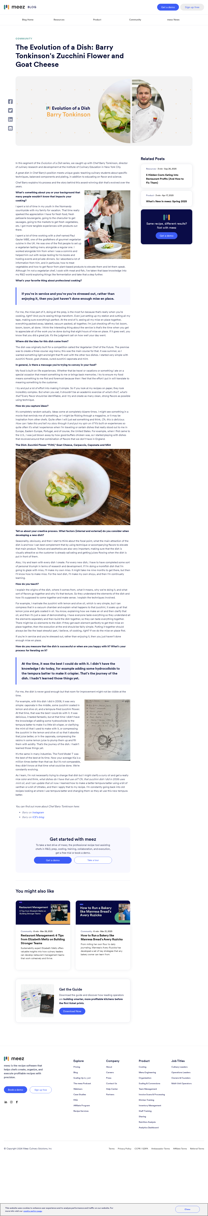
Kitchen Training (146, 1100)
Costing (142, 1067)
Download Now (72, 1011)
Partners (110, 1094)
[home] (20, 7)
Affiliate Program (81, 1105)
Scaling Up (82, 1078)
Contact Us (111, 1083)
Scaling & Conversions (149, 1083)
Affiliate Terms (180, 1148)
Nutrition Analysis (147, 1122)
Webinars (77, 1089)
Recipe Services (81, 1111)
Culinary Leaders (179, 1067)
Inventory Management (150, 1105)
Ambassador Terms (160, 1148)
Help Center (112, 1089)
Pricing (76, 1067)
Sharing (142, 1116)
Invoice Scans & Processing (152, 1094)
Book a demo (15, 1089)
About (109, 1067)
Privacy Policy (124, 1148)
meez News (173, 19)
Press (108, 1078)
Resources (59, 19)
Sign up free (192, 7)
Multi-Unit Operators (181, 1083)
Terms (112, 1148)
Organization (145, 1078)
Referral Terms (197, 1148)
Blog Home (27, 19)
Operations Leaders (180, 1072)
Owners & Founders (180, 1078)
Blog (75, 1072)
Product (97, 19)
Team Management (148, 1089)
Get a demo (168, 7)
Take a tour (93, 860)
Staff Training (145, 1111)
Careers (110, 1072)
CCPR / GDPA (141, 1148)
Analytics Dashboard (149, 1127)
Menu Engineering (147, 1072)
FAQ (75, 1100)
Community (135, 19)
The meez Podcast (82, 1083)
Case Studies (79, 1094)
